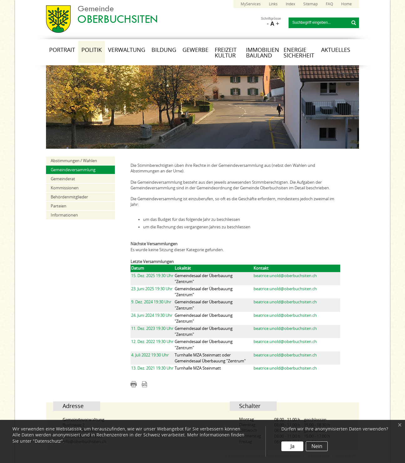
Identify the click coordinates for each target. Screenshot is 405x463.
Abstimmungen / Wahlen (74, 160)
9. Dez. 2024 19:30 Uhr (151, 302)
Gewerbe (195, 50)
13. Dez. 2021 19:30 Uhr (152, 368)
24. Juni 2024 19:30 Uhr (151, 315)
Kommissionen (65, 188)
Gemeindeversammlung (73, 169)
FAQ (329, 4)
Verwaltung (126, 50)
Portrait (62, 50)
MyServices (251, 4)
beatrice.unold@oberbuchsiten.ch (285, 275)
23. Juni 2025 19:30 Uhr (151, 288)
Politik (91, 50)
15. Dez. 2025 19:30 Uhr (152, 275)
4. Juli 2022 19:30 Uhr (150, 355)
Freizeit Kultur (226, 53)
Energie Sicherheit (299, 53)
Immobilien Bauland (262, 53)
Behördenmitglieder (69, 197)
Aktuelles (335, 50)
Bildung (163, 50)
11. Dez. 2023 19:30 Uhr (152, 328)
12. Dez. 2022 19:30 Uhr (152, 341)
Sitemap (310, 4)
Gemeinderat (63, 179)
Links (273, 4)
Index (290, 4)
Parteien (58, 206)
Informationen (64, 215)
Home (346, 4)
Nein (316, 446)
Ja (292, 446)
